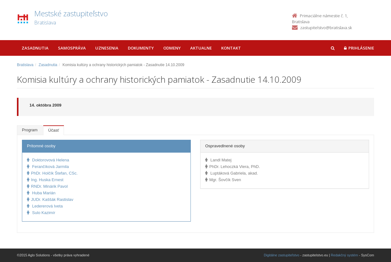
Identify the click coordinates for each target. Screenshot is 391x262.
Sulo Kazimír (41, 212)
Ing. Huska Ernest (45, 179)
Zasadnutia (35, 48)
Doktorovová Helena (48, 160)
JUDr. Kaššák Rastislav (50, 199)
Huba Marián (41, 193)
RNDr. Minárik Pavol (47, 186)
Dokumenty (141, 48)
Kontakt (231, 48)
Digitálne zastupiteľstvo (281, 255)
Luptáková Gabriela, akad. (231, 173)
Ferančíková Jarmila (48, 166)
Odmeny (172, 48)
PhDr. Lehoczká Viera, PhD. (232, 166)
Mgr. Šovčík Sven (223, 179)
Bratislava (25, 65)
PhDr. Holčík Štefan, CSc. (52, 173)
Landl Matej (218, 160)
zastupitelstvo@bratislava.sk (326, 27)
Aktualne (201, 48)
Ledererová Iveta (45, 206)
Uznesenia (106, 48)
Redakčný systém (344, 255)
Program (30, 130)
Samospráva (72, 48)
